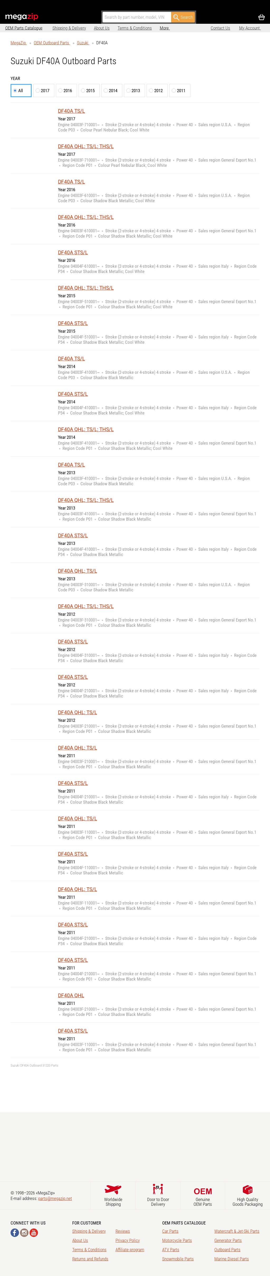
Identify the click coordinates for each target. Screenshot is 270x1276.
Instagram (24, 1232)
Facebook (15, 1232)
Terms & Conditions (135, 28)
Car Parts (170, 1231)
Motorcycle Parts (177, 1240)
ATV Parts (170, 1249)
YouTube (34, 1232)
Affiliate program (129, 1249)
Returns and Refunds (90, 1258)
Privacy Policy (127, 1240)
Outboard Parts (227, 1249)
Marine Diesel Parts (231, 1258)
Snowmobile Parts (178, 1258)
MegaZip (22, 17)
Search (183, 17)
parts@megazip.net (55, 1198)
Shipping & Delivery (69, 28)
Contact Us (220, 28)
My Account (250, 28)
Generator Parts (228, 1240)
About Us (102, 28)
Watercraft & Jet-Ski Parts (236, 1231)
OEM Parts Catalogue (23, 28)
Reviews (122, 1231)
